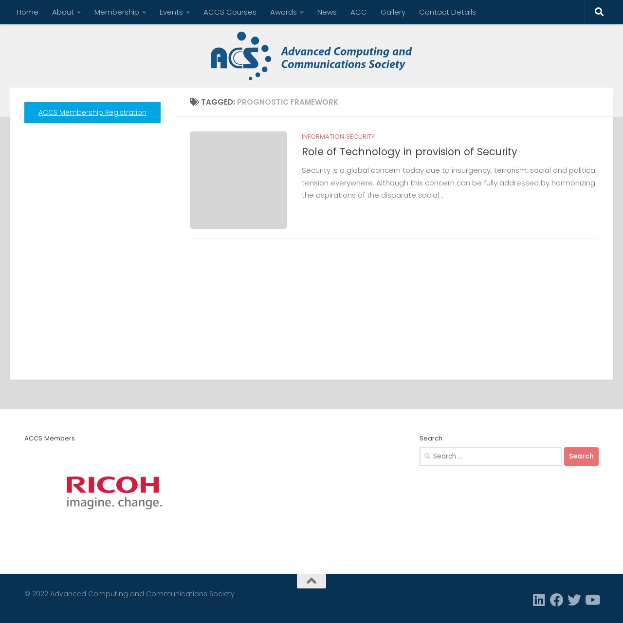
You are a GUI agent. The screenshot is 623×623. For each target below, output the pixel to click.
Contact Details (447, 12)
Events (171, 12)
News (327, 12)
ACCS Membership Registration (92, 112)
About (63, 12)
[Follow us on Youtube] (592, 600)
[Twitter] (574, 600)
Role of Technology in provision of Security (409, 152)
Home (27, 12)
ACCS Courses (230, 12)
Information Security (338, 136)
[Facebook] (557, 600)
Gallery (393, 12)
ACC (358, 12)
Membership (116, 12)
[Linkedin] (539, 600)
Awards (283, 12)
